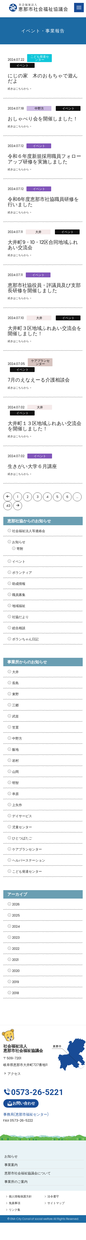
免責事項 (14, 1203)
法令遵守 (53, 1196)
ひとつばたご (22, 838)
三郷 (15, 705)
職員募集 (18, 594)
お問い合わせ (21, 1103)
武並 (15, 716)
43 (8, 505)
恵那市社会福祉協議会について (27, 1173)
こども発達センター (39, 58)
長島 (15, 683)
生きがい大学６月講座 (32, 466)
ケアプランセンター (40, 362)
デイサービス (22, 816)
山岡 (15, 771)
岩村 (15, 760)
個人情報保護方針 (20, 1196)
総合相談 (18, 628)
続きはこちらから (18, 88)
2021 (15, 959)
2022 (15, 948)
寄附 (20, 548)
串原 (15, 793)
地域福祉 (18, 605)
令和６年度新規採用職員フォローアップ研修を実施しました (44, 159)
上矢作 (17, 805)
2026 (16, 904)
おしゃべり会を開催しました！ (43, 118)
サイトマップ (56, 1203)
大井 (38, 232)
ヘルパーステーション (28, 860)
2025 (16, 915)
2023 (16, 937)
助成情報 (18, 583)
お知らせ (18, 542)
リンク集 (14, 1210)
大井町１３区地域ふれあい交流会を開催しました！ (44, 426)
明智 (15, 782)
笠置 (15, 727)
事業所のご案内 (16, 1181)
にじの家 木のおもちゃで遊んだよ (43, 78)
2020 (16, 970)
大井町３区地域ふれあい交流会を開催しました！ (45, 331)
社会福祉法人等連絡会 (28, 531)
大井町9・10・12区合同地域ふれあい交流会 (43, 245)
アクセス (12, 1073)
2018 (15, 993)
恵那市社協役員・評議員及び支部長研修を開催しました (44, 288)
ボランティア (22, 572)
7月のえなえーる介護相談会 (39, 379)
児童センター (22, 827)
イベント (22, 65)
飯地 (15, 749)
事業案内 (11, 1164)
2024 (16, 926)
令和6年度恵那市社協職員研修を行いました (43, 202)
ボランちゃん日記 (25, 639)
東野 (15, 694)
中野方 (39, 108)
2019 (15, 981)
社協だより (20, 617)
